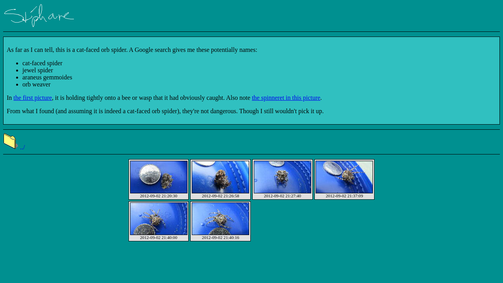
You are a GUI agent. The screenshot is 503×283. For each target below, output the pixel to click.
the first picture (32, 97)
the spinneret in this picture (286, 97)
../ (14, 147)
